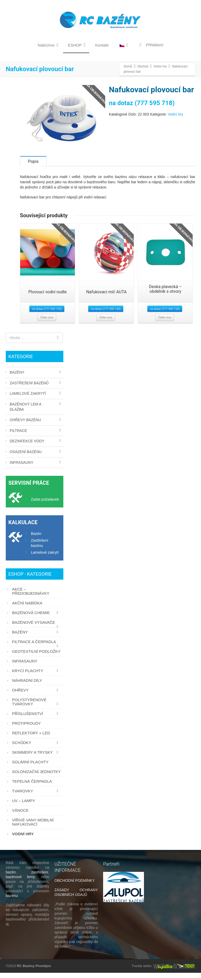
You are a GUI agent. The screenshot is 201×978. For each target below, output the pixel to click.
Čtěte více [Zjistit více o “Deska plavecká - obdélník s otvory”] (164, 322)
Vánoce (20, 815)
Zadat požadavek (45, 504)
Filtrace (18, 436)
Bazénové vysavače (36, 628)
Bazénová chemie (36, 618)
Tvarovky (36, 796)
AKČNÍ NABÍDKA (27, 608)
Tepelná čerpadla (32, 786)
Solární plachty (30, 767)
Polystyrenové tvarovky (36, 707)
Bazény (17, 377)
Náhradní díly (27, 685)
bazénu (12, 901)
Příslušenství (36, 719)
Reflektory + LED (31, 738)
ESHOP (77, 45)
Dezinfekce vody (27, 446)
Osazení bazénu (26, 457)
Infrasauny (21, 468)
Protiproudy (26, 728)
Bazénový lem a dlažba (25, 412)
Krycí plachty (36, 676)
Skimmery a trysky (36, 757)
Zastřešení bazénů (29, 388)
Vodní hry (175, 114)
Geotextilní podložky (36, 656)
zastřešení (39, 877)
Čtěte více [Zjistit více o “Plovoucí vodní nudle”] (46, 322)
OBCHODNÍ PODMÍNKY (74, 886)
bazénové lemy (20, 882)
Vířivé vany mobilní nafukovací (33, 827)
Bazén (36, 539)
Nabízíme (48, 45)
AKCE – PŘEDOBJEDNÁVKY (30, 596)
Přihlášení (150, 45)
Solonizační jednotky (36, 777)
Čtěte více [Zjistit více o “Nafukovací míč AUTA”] (105, 322)
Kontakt (102, 45)
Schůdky (36, 748)
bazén (11, 877)
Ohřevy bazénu (25, 425)
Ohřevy (36, 695)
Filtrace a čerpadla (36, 648)
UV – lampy (23, 806)
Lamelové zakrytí (28, 399)
